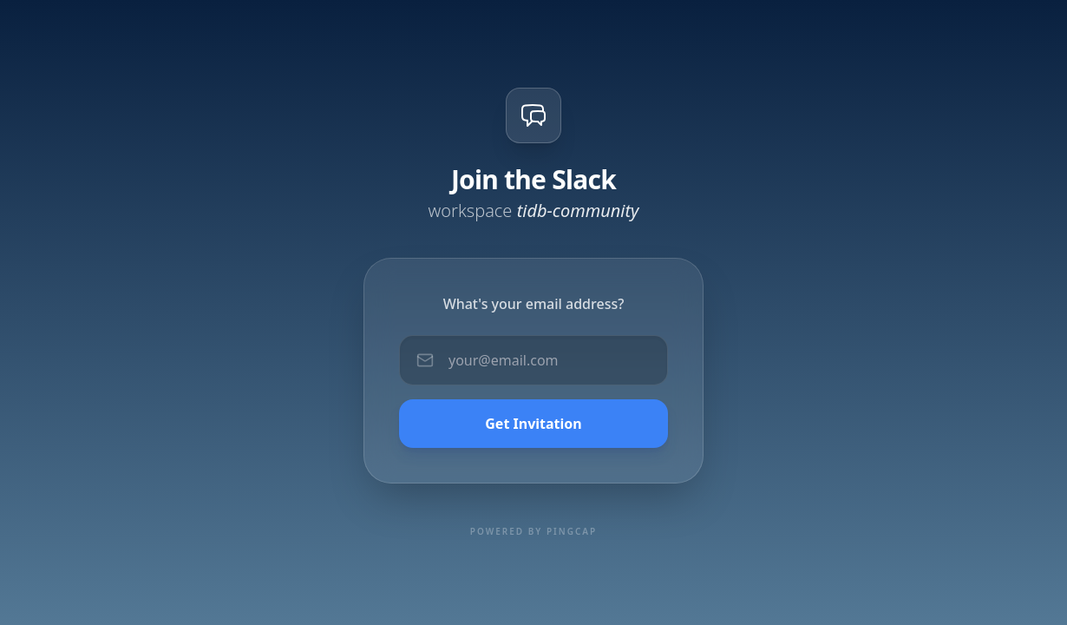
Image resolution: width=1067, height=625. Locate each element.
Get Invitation (533, 423)
